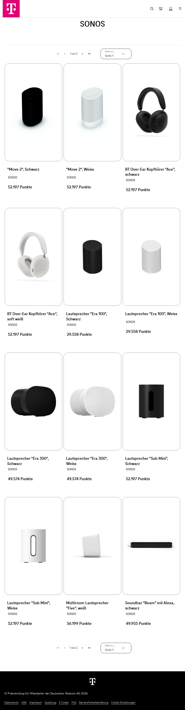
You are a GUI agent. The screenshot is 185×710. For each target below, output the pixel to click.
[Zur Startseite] (11, 9)
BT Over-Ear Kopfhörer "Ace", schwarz (150, 172)
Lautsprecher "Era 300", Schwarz (28, 461)
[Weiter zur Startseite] (92, 681)
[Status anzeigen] (171, 9)
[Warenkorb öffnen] (161, 9)
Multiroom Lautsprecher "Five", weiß (87, 606)
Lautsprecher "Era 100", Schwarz (86, 316)
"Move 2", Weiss (80, 169)
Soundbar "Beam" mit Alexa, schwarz (149, 606)
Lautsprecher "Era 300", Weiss (86, 461)
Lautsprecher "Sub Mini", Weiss (28, 606)
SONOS (12, 177)
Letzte (90, 54)
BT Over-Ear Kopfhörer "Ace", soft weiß (32, 316)
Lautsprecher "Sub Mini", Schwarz (146, 461)
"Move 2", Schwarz (23, 169)
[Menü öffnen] (180, 8)
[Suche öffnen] (151, 9)
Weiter (83, 54)
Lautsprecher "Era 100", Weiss (151, 314)
